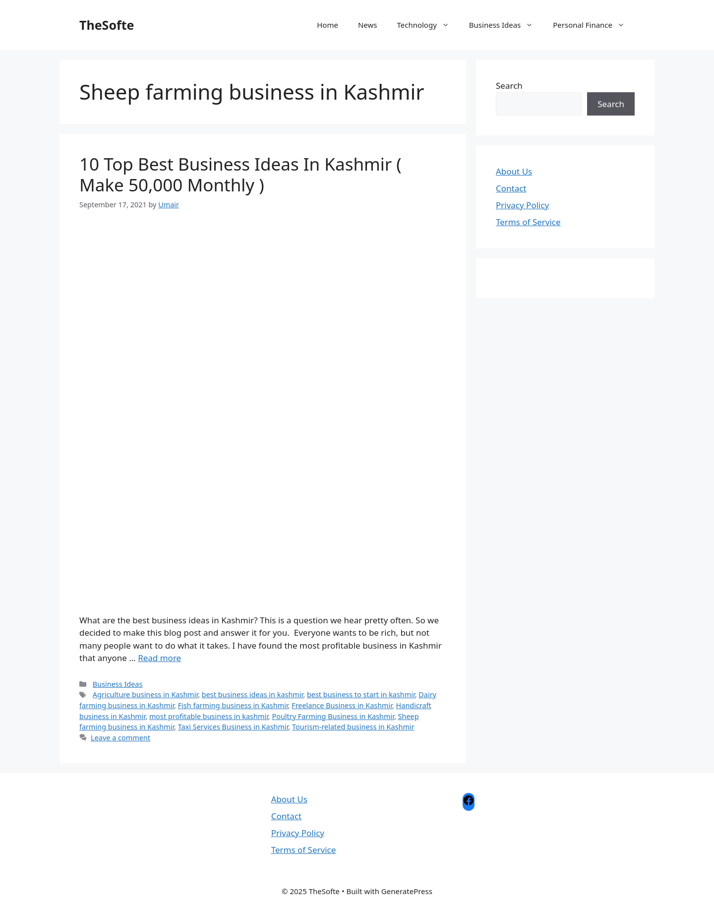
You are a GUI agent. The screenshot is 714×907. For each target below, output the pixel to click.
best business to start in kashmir (361, 694)
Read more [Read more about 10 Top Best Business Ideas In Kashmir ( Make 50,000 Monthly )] (159, 658)
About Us (514, 171)
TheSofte (106, 24)
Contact (511, 188)
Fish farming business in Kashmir (233, 705)
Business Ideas (506, 25)
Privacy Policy (522, 205)
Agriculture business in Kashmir (145, 694)
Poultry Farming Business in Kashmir (333, 716)
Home (327, 25)
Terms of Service (528, 222)
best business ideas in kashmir (252, 694)
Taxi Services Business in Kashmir (233, 726)
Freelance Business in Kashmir (342, 705)
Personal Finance (594, 25)
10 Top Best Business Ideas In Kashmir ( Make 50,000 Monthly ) (240, 174)
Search (509, 85)
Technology (428, 25)
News (367, 25)
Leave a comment (120, 737)
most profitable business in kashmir (208, 716)
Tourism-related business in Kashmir (353, 726)
